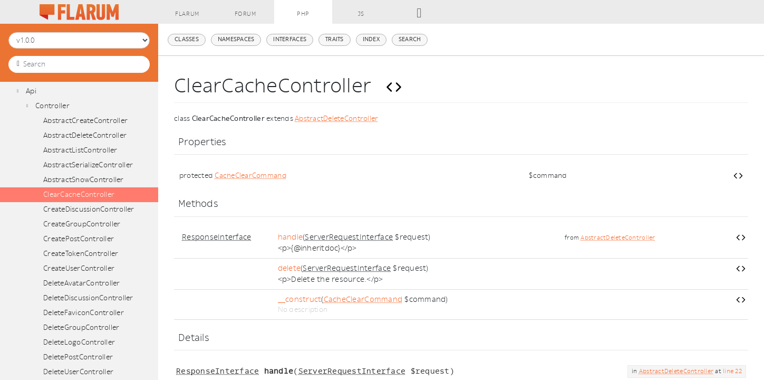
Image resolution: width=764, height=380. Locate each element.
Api (31, 91)
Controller (52, 106)
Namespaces (236, 39)
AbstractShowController (83, 180)
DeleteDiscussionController (88, 298)
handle (290, 237)
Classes (187, 39)
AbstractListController (80, 150)
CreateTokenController (80, 254)
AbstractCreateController (85, 121)
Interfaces (289, 39)
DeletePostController (78, 357)
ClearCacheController (78, 194)
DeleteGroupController (81, 327)
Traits (334, 39)
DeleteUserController (78, 372)
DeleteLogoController (79, 342)
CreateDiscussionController (88, 209)
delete (289, 268)
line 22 (732, 371)
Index (371, 39)
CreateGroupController (81, 224)
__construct (300, 299)
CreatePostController (78, 239)
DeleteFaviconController (83, 313)
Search (410, 39)
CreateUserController (78, 268)
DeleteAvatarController (81, 283)
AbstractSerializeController (88, 165)
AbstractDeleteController (85, 135)
